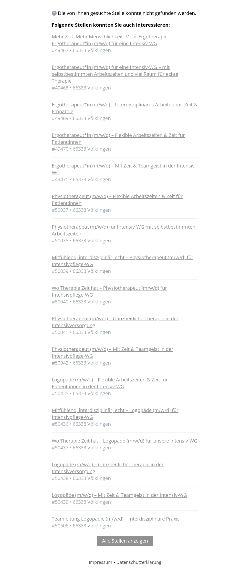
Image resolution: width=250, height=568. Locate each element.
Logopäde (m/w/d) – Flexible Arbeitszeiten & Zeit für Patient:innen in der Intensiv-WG (110, 383)
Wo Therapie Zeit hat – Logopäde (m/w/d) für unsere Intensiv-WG (125, 440)
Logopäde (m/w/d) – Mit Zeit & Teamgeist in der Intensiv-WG (119, 495)
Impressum (100, 562)
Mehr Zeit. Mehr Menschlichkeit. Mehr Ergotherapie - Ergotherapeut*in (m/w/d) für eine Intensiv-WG (111, 40)
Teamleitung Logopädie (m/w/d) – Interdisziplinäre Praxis (116, 518)
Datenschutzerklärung (138, 562)
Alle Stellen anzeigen (125, 540)
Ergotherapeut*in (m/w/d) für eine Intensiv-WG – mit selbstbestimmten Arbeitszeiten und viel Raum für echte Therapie (115, 74)
